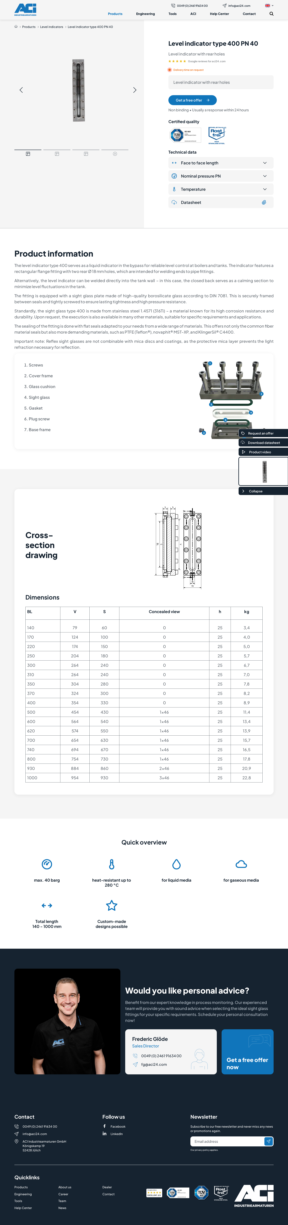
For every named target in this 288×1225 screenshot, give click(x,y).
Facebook (118, 1126)
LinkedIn (117, 1134)
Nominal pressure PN (196, 176)
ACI (193, 14)
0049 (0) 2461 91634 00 (189, 6)
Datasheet (219, 202)
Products (115, 14)
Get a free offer (192, 100)
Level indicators (51, 27)
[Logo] (25, 10)
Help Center (219, 14)
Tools (173, 14)
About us (64, 1187)
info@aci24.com (236, 6)
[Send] (268, 1141)
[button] (269, 5)
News (62, 1208)
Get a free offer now (249, 1052)
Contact (249, 14)
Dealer (107, 1187)
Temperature (189, 189)
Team (62, 1201)
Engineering (145, 14)
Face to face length (195, 162)
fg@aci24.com (154, 1064)
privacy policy (202, 1150)
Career (63, 1194)
